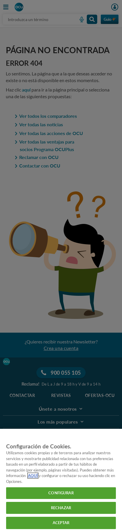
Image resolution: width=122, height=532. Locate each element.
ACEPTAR (61, 522)
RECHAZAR (61, 507)
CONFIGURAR (60, 492)
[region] (61, 480)
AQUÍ (33, 475)
